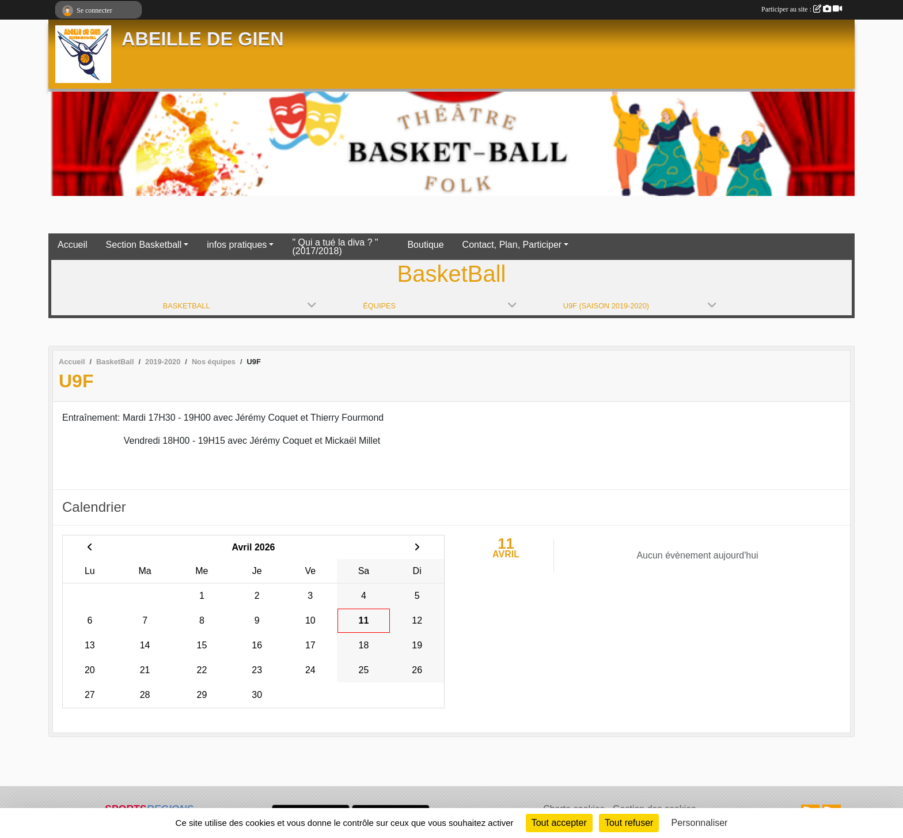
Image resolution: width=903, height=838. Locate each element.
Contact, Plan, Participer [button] (512, 245)
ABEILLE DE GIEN (203, 39)
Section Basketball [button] (144, 245)
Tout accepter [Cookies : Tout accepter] (559, 823)
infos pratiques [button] (237, 245)
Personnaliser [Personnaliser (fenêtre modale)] (699, 823)
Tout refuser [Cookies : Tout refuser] (629, 823)
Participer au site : (801, 9)
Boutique (425, 245)
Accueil (73, 245)
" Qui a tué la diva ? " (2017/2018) (335, 246)
